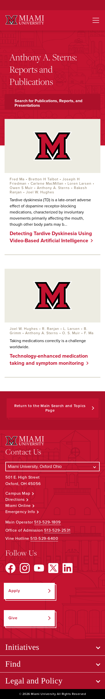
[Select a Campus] (52, 466)
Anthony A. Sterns (53, 188)
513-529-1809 (47, 522)
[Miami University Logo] (24, 20)
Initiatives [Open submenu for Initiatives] (22, 647)
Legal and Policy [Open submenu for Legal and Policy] (34, 680)
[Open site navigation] (96, 20)
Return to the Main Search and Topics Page (50, 408)
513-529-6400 (44, 538)
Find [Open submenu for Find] (13, 663)
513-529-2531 (57, 530)
